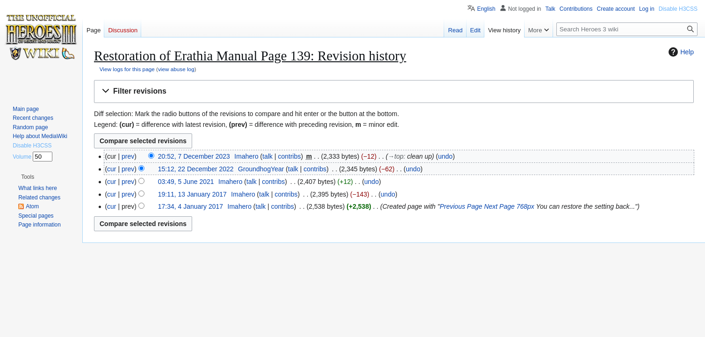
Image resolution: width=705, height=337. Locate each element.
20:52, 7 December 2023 (194, 156)
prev (128, 156)
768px (525, 206)
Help (680, 52)
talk (267, 156)
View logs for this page (127, 69)
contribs (289, 156)
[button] (394, 91)
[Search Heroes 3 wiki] (627, 29)
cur (111, 169)
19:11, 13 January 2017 (192, 194)
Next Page (499, 206)
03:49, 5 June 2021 (186, 181)
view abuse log (176, 69)
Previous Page (460, 206)
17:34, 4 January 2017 (190, 206)
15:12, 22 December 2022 (196, 169)
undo (445, 156)
